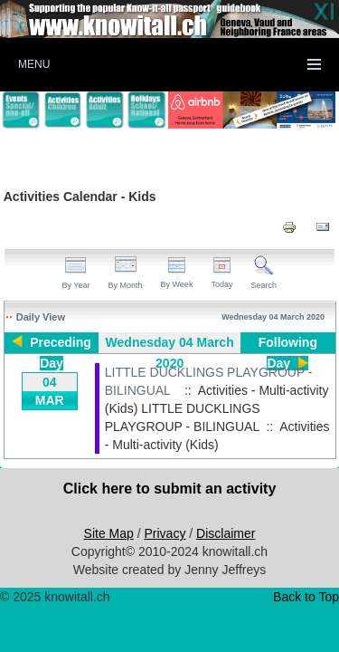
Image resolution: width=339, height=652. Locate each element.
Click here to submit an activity (170, 488)
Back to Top (306, 597)
